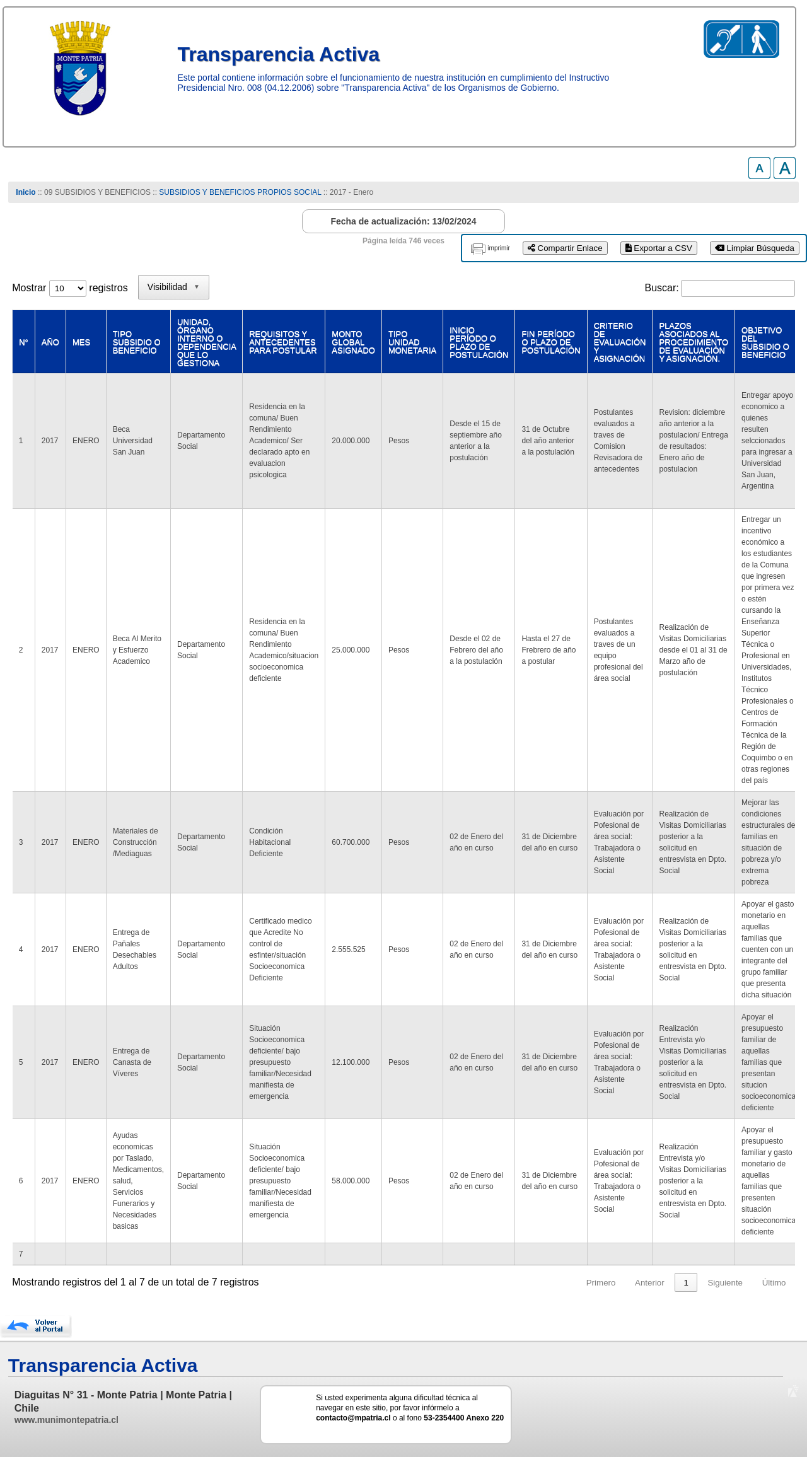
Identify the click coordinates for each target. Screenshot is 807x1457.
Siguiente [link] (725, 1282)
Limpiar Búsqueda (754, 248)
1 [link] (685, 1282)
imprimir (498, 248)
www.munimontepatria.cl (67, 1420)
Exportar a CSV (658, 248)
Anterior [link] (650, 1282)
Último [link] (774, 1282)
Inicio (25, 192)
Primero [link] (601, 1282)
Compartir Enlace (565, 248)
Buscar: (662, 287)
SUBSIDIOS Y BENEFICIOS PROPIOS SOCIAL (240, 192)
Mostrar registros (69, 287)
